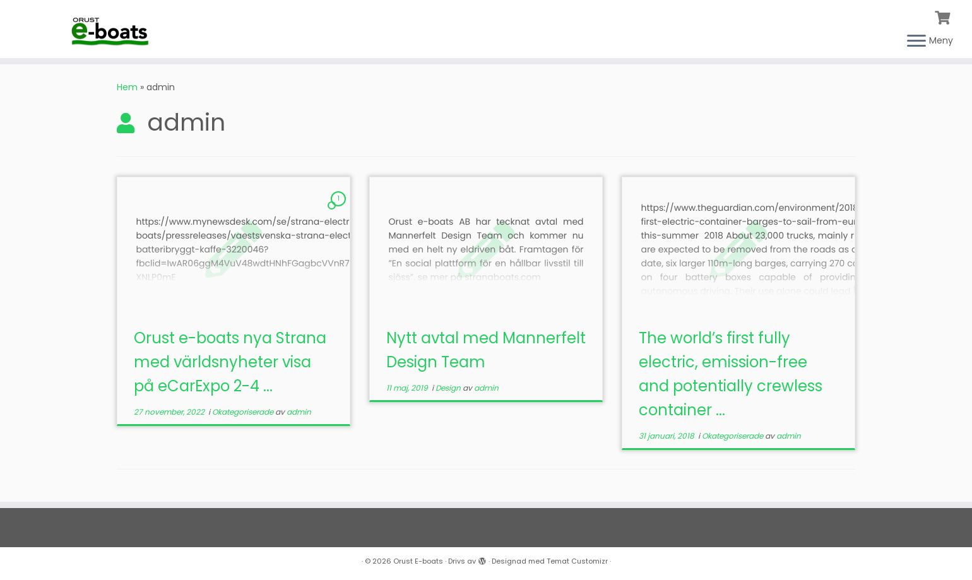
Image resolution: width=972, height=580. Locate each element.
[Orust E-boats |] (112, 28)
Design (449, 387)
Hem (127, 87)
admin (299, 411)
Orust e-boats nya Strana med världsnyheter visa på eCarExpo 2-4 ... (230, 362)
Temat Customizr (577, 561)
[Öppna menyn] (916, 41)
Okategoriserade (243, 411)
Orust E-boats (418, 561)
